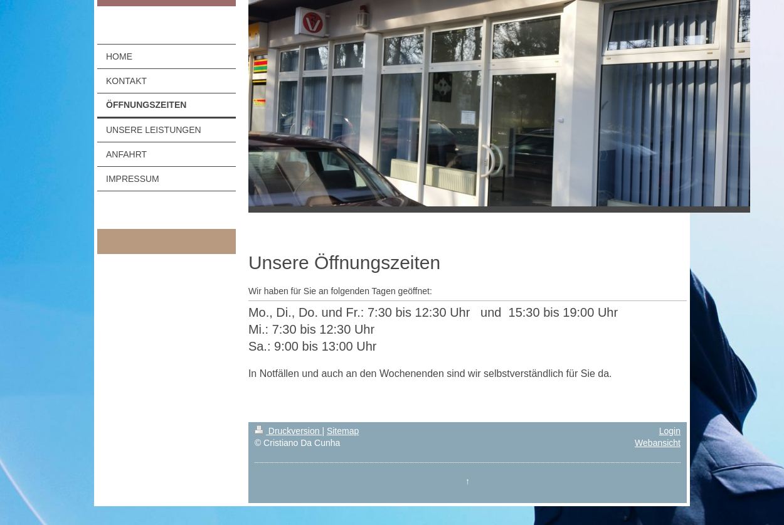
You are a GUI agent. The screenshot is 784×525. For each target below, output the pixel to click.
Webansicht (658, 443)
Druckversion (288, 431)
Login (670, 431)
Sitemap (343, 431)
